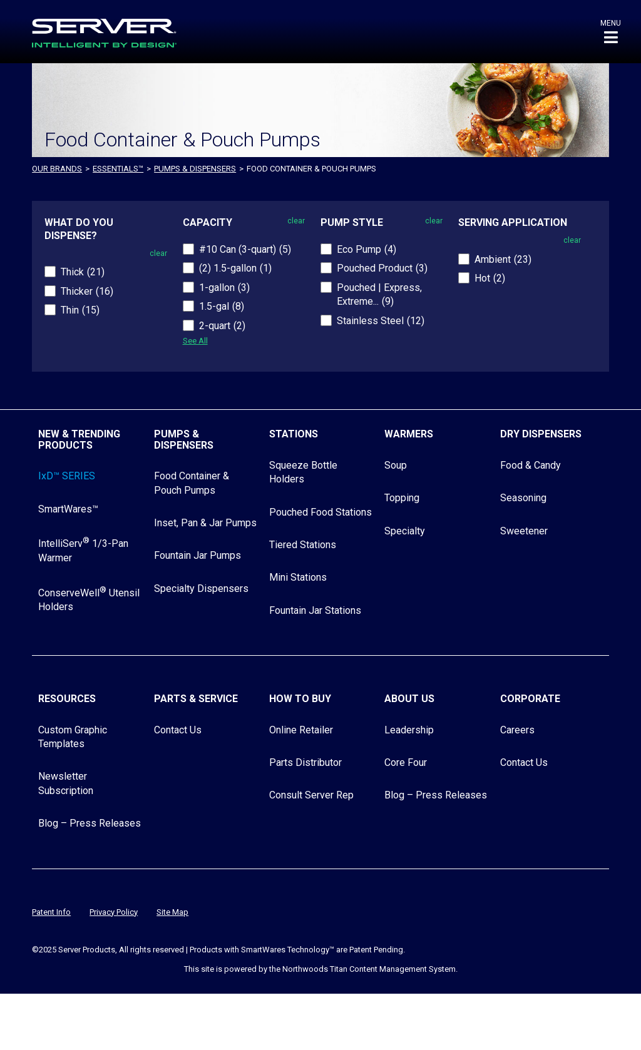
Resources (67, 699)
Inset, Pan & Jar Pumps (205, 523)
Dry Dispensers (541, 434)
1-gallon (224, 287)
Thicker (87, 291)
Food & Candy (530, 465)
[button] (610, 31)
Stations (293, 434)
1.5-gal (221, 306)
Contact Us (178, 730)
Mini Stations (298, 577)
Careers (517, 730)
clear (158, 253)
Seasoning (523, 498)
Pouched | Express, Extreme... (379, 294)
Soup (395, 465)
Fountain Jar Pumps (197, 555)
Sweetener (524, 531)
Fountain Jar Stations (315, 610)
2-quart (222, 326)
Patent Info (51, 912)
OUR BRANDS (57, 168)
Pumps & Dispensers (195, 168)
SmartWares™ (68, 509)
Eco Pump (366, 249)
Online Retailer (301, 730)
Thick (83, 272)
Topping (401, 498)
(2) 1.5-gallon (235, 268)
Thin (80, 310)
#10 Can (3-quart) (245, 249)
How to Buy (300, 699)
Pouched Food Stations (320, 512)
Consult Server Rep (311, 795)
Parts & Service (196, 699)
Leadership (409, 730)
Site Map (172, 912)
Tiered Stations (302, 545)
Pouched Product (382, 268)
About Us (409, 699)
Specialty (404, 531)
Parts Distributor (305, 762)
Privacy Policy (114, 912)
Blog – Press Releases (89, 823)
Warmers (408, 434)
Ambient (502, 259)
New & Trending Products (79, 439)
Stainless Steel (380, 321)
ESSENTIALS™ (118, 168)
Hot (489, 278)
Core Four (405, 762)
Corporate (530, 699)
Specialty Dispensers (201, 588)
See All (195, 340)
